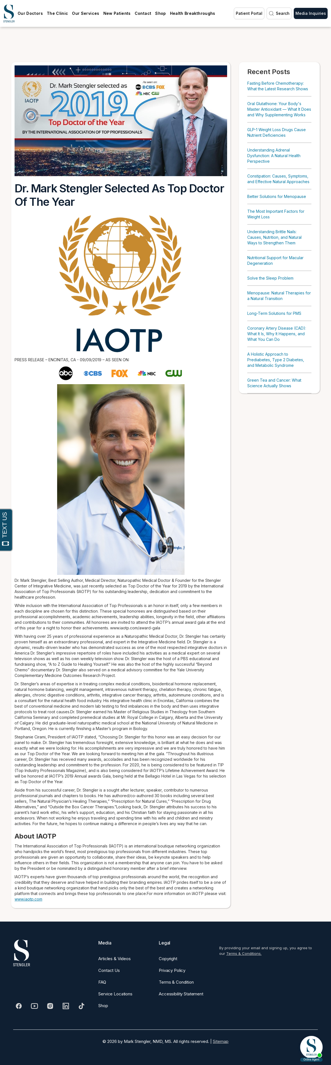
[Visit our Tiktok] (81, 1006)
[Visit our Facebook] (18, 1006)
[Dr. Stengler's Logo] (21, 952)
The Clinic (57, 13)
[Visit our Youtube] (34, 1006)
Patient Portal (249, 13)
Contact (143, 13)
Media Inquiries (310, 13)
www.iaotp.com (28, 899)
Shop (160, 13)
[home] (9, 13)
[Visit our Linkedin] (65, 1006)
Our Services (85, 13)
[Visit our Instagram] (50, 1006)
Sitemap (221, 1041)
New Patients (117, 13)
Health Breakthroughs (192, 13)
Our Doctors (30, 13)
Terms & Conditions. (244, 953)
